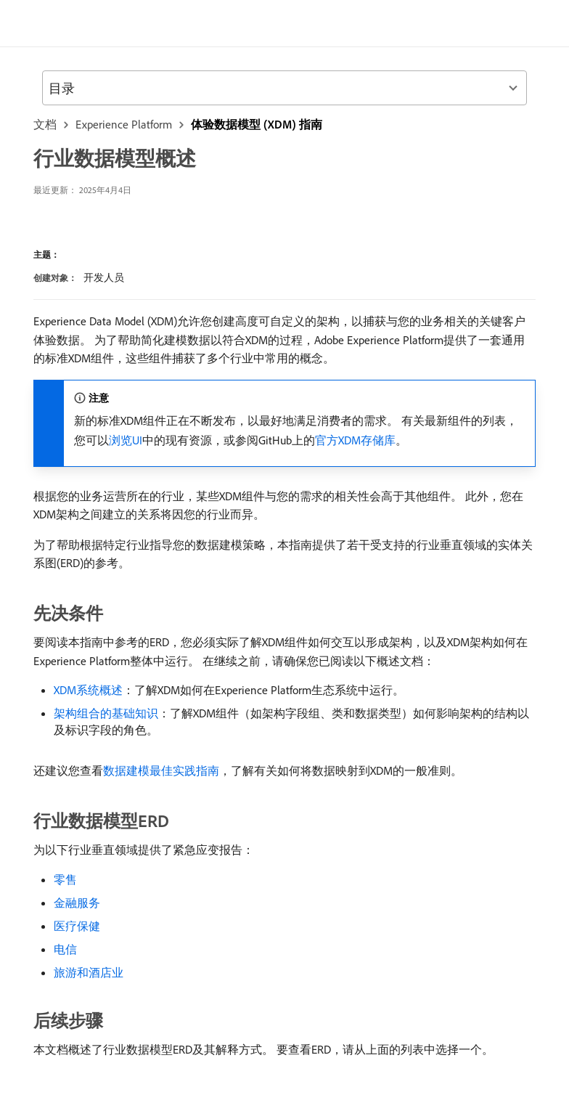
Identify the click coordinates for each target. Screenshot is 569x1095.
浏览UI (125, 440)
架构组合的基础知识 (106, 713)
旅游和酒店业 (88, 972)
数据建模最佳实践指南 (161, 770)
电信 (65, 949)
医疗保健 (77, 926)
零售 (65, 879)
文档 (45, 124)
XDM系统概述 (88, 690)
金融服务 (77, 902)
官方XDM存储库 (355, 440)
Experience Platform (123, 124)
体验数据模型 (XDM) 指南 (256, 124)
